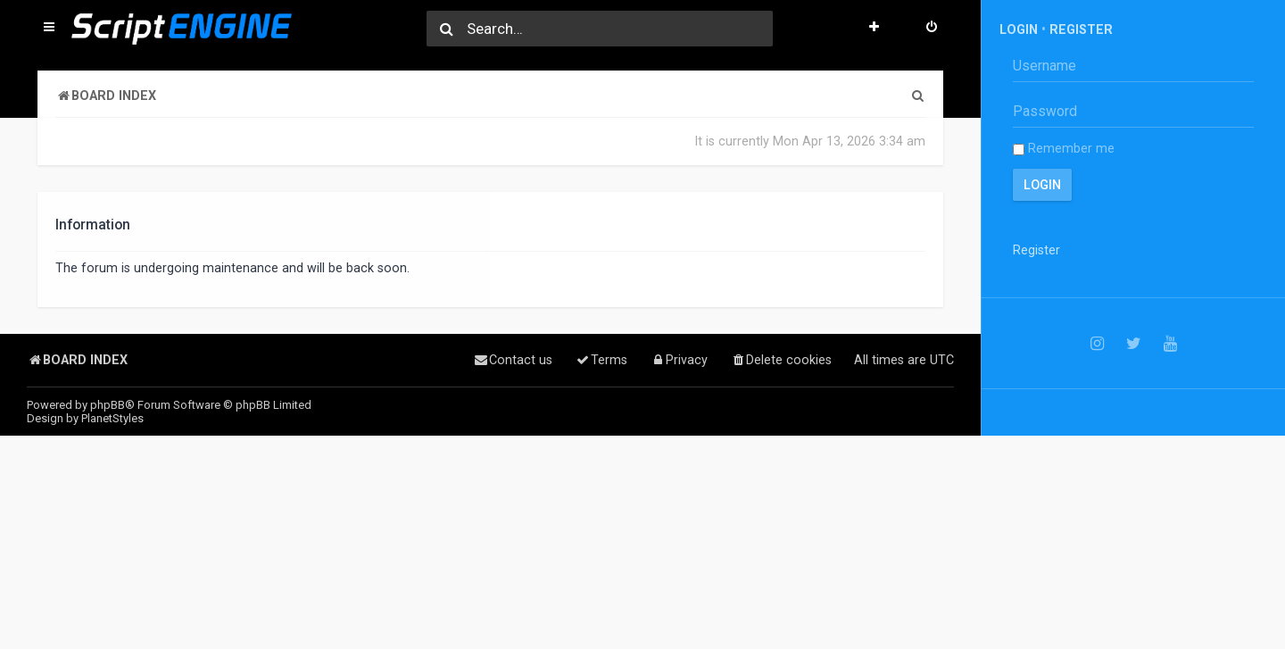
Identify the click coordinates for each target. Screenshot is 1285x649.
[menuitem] (931, 28)
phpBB (107, 405)
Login (1018, 29)
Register (1081, 29)
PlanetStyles (112, 418)
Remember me (1064, 148)
